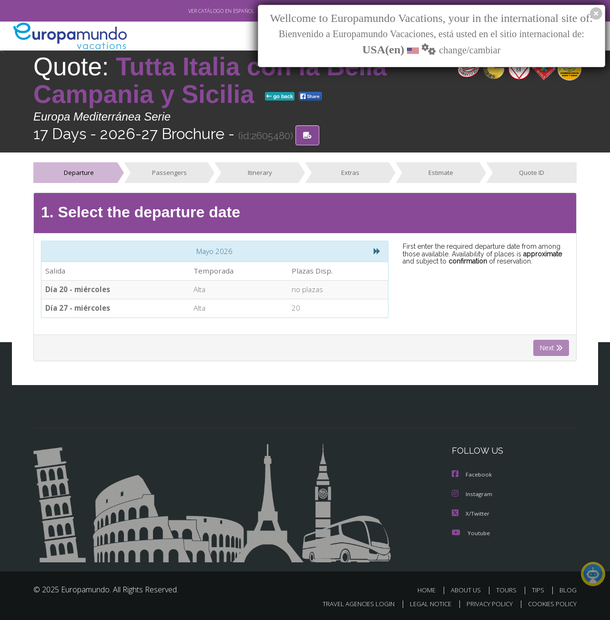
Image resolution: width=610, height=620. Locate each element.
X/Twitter (471, 514)
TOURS (508, 590)
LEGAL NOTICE (424, 604)
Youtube (471, 533)
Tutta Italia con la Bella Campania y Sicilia (209, 80)
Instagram (472, 495)
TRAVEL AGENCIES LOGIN (349, 604)
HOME (430, 590)
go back (279, 96)
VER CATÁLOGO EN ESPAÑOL (199, 11)
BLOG (568, 590)
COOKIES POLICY (550, 604)
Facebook (472, 476)
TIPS (539, 590)
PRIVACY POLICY (485, 604)
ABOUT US (468, 590)
